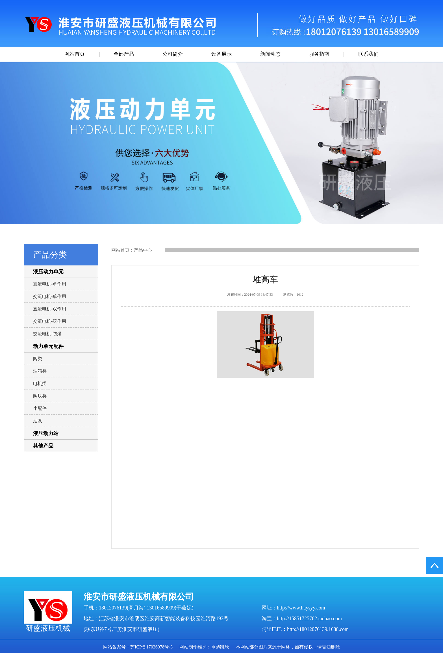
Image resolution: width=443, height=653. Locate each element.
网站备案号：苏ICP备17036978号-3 (138, 647)
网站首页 (74, 54)
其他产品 (43, 446)
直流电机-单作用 (49, 284)
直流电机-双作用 (49, 308)
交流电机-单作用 (49, 296)
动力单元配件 (48, 346)
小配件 (40, 408)
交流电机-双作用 (49, 321)
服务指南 (319, 54)
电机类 (40, 383)
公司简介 (172, 54)
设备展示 (221, 54)
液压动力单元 (48, 271)
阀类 (37, 358)
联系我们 (368, 54)
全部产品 (124, 54)
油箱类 (40, 371)
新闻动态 (270, 54)
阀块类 (40, 395)
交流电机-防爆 (47, 333)
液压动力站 (45, 433)
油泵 (37, 420)
